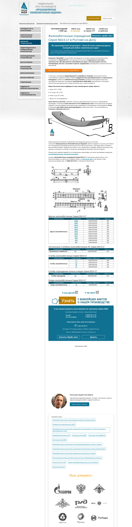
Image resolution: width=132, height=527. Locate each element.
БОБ (76, 238)
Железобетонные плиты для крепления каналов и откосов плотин (74, 420)
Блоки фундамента (59, 467)
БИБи (76, 221)
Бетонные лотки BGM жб (97, 435)
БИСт (76, 227)
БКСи (76, 234)
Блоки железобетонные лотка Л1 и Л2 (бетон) (83, 462)
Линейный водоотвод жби (61, 435)
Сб (76, 264)
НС (75, 251)
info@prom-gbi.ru (77, 8)
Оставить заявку (94, 18)
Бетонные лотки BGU (59, 440)
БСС (76, 242)
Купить (93, 337)
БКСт (76, 236)
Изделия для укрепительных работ (47, 23)
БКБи (76, 229)
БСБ (76, 240)
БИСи (76, 225)
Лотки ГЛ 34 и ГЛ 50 (59, 462)
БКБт (76, 231)
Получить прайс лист (102, 36)
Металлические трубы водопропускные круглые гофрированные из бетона (77, 458)
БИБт (76, 223)
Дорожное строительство (26, 23)
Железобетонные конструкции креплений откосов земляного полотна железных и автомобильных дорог (79, 430)
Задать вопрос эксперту (79, 404)
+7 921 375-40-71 (107, 3)
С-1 (76, 260)
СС (76, 267)
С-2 (76, 262)
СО (75, 276)
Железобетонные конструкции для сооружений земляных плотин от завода (77, 444)
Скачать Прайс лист (68, 337)
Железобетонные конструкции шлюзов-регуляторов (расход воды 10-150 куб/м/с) (79, 449)
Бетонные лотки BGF (79, 435)
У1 (76, 285)
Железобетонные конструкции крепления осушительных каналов (74, 453)
